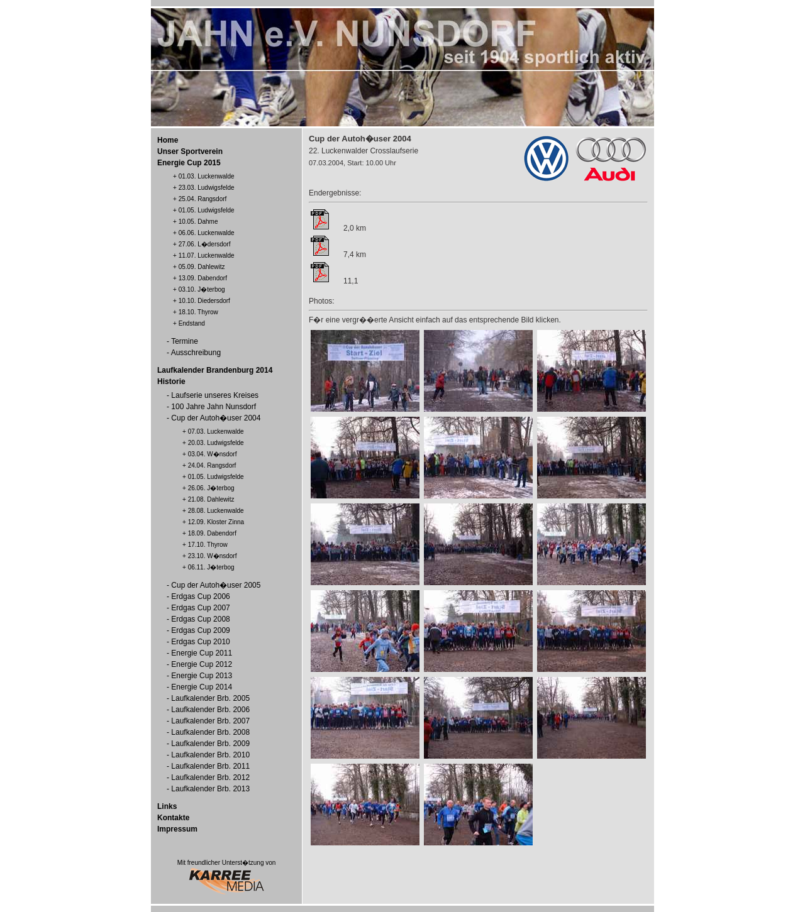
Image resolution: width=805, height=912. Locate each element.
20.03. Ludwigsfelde (216, 442)
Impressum (177, 829)
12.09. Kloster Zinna (216, 522)
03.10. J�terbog (202, 289)
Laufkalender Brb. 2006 (210, 709)
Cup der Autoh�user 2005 (215, 585)
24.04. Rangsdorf (212, 465)
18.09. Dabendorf (212, 533)
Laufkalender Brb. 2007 (210, 721)
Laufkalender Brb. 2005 (210, 698)
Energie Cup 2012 (201, 664)
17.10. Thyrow (208, 544)
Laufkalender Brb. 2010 (210, 754)
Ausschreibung (196, 352)
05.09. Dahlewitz (202, 266)
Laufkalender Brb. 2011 (210, 766)
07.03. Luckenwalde (216, 431)
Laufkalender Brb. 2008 (210, 732)
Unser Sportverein (190, 151)
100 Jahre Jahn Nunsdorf (213, 406)
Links (167, 806)
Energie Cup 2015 (189, 162)
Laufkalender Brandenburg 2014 (214, 370)
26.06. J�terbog (211, 488)
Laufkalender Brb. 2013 (210, 788)
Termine (184, 341)
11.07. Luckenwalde (207, 255)
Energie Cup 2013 (201, 675)
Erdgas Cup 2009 (200, 630)
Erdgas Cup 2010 (200, 641)
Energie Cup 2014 (201, 687)
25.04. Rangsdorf (203, 198)
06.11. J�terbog (211, 567)
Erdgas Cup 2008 (200, 619)
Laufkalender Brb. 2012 (210, 777)
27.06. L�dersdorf (205, 244)
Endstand (192, 323)
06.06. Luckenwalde (207, 232)
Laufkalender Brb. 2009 (210, 743)
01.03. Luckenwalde (207, 176)
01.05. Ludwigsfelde (207, 210)
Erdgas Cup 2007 (200, 607)
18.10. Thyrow (198, 312)
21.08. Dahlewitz (211, 499)
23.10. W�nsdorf (212, 555)
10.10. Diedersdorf (204, 300)
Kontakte (173, 817)
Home (167, 140)
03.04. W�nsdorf (212, 454)
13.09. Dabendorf (203, 278)
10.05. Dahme (198, 221)
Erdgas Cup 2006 (200, 596)
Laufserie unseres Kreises (214, 395)
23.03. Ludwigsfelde (207, 187)
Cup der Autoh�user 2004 (215, 418)
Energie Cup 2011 (201, 653)
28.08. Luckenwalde (216, 510)
